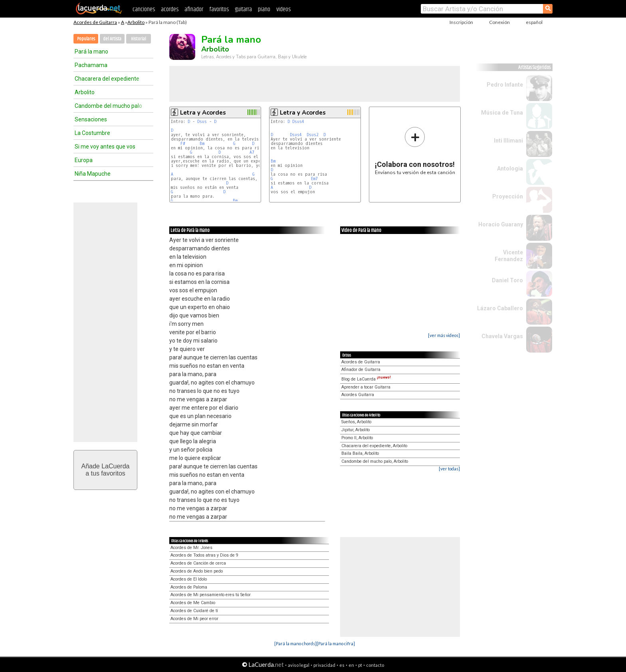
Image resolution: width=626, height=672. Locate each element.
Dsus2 (313, 134)
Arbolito (136, 22)
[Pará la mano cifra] (336, 643)
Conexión (499, 22)
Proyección (507, 196)
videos (283, 9)
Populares (86, 39)
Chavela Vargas (502, 336)
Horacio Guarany (500, 224)
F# (182, 143)
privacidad (324, 665)
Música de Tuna (502, 112)
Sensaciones (91, 119)
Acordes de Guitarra (95, 22)
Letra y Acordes (203, 113)
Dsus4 (298, 121)
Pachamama (91, 65)
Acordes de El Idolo (188, 579)
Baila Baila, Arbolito (360, 453)
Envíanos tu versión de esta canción (415, 151)
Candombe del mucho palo (108, 106)
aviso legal (298, 665)
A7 (252, 152)
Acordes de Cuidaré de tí (194, 610)
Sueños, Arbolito (356, 421)
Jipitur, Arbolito (355, 429)
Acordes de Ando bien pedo (196, 571)
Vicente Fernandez (509, 255)
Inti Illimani (508, 140)
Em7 (314, 178)
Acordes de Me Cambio (192, 602)
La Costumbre (92, 133)
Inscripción (461, 22)
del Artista (112, 39)
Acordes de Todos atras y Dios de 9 (204, 555)
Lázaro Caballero (500, 308)
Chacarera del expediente (107, 78)
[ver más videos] (444, 335)
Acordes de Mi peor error (194, 618)
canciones (144, 9)
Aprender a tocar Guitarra (365, 387)
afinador (193, 9)
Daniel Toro (507, 280)
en (351, 665)
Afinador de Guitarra (360, 369)
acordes (169, 9)
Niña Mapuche (93, 173)
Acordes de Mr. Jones (191, 547)
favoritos (219, 9)
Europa (84, 160)
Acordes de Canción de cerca (198, 563)
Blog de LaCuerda (366, 379)
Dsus (202, 121)
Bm (202, 143)
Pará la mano (91, 51)
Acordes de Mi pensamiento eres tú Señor (210, 594)
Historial (138, 39)
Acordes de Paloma (188, 587)
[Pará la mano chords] (295, 643)
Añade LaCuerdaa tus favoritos (105, 470)
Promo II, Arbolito (357, 437)
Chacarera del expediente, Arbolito (374, 445)
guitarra (243, 9)
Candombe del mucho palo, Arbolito (374, 461)
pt (360, 665)
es (342, 665)
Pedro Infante (505, 84)
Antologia (510, 168)
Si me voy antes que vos (105, 146)
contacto (375, 665)
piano (264, 9)
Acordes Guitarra (357, 394)
